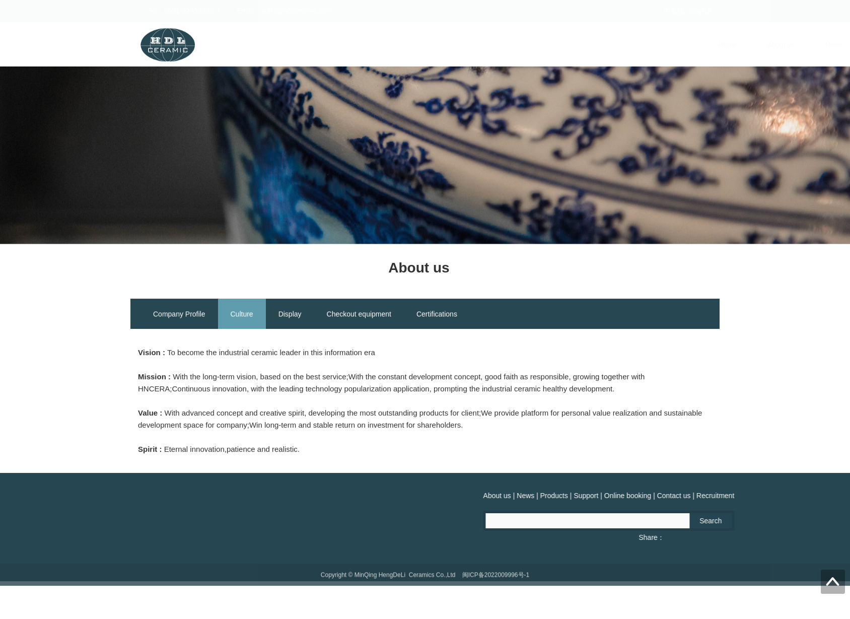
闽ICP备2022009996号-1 (495, 581)
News (394, 45)
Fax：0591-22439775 (78, 537)
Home (287, 45)
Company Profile (179, 316)
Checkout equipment (359, 316)
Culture (242, 316)
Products (447, 45)
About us (341, 45)
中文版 (674, 11)
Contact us (640, 45)
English (700, 11)
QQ (139, 537)
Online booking (569, 45)
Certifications (436, 316)
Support (503, 45)
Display (290, 316)
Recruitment (706, 45)
